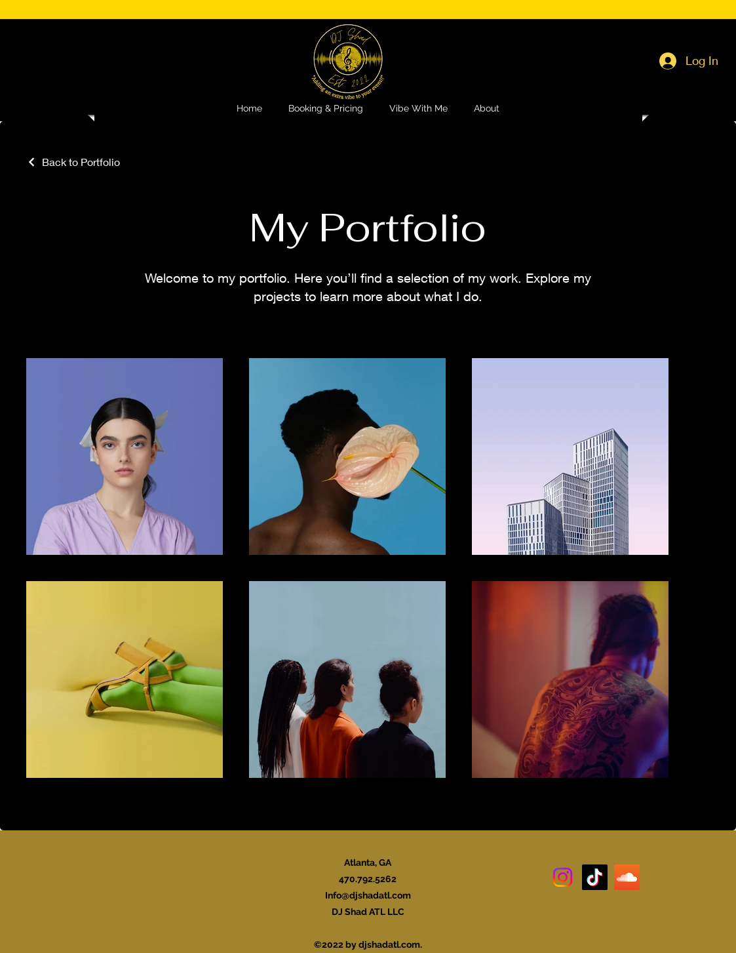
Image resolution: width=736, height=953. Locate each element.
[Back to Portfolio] (73, 162)
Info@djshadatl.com (368, 895)
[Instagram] (562, 877)
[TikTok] (595, 877)
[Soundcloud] (627, 877)
